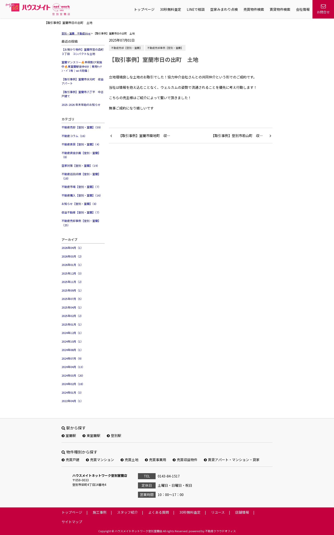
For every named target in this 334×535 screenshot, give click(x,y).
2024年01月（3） (72, 392)
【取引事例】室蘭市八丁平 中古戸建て (83, 94)
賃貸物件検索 (280, 9)
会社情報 (303, 9)
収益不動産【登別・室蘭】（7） (81, 212)
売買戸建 (70, 459)
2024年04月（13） (73, 367)
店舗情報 (242, 512)
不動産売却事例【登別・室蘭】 (165, 48)
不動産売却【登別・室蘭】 (126, 48)
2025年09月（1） (72, 290)
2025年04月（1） (72, 307)
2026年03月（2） (72, 256)
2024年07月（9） (72, 358)
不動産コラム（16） (74, 136)
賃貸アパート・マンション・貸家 (232, 459)
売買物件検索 (253, 9)
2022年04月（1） (72, 401)
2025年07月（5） (72, 299)
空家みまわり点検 (224, 9)
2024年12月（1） (72, 333)
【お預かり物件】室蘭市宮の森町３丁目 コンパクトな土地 (83, 51)
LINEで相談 (196, 9)
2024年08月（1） (72, 350)
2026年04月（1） (72, 248)
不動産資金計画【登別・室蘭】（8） (81, 155)
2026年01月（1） (72, 265)
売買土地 (129, 459)
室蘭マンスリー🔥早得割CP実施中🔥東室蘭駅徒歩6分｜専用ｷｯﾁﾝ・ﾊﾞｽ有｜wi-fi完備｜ (82, 66)
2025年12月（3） (72, 273)
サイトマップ (72, 521)
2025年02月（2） (72, 316)
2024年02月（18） (73, 384)
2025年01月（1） (72, 324)
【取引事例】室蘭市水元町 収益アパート (83, 81)
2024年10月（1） (72, 341)
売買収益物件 (185, 459)
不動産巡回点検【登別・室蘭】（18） (81, 176)
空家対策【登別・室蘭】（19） (81, 166)
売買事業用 (155, 459)
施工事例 (100, 512)
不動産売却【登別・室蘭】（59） (82, 127)
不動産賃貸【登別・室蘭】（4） (81, 144)
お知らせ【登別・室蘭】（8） (80, 204)
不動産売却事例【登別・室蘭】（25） (81, 223)
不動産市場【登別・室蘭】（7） (81, 187)
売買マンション (100, 459)
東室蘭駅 (91, 435)
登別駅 (114, 435)
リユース (218, 512)
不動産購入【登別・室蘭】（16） (82, 195)
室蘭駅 (69, 435)
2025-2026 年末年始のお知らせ (81, 105)
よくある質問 (158, 512)
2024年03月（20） (73, 375)
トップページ (144, 9)
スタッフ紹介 (127, 512)
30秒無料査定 (170, 9)
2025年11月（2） (72, 282)
